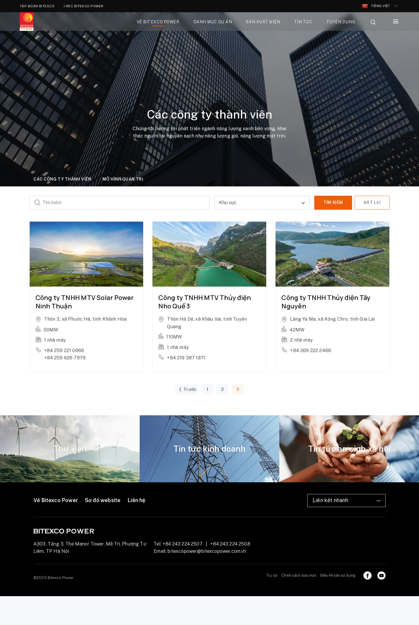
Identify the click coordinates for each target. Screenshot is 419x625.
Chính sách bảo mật (298, 575)
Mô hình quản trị (122, 179)
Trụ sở (272, 575)
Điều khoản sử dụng (338, 575)
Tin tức (303, 22)
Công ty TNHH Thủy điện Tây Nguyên (325, 302)
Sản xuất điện (263, 22)
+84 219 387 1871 (186, 358)
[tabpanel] (70, 449)
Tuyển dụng (340, 22)
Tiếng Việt (376, 6)
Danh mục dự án (212, 22)
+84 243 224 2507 (183, 544)
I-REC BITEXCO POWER (83, 6)
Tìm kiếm (333, 202)
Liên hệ (136, 500)
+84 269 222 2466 (310, 350)
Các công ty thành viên (62, 179)
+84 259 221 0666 (64, 350)
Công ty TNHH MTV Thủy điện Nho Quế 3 (204, 302)
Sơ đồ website (102, 500)
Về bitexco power (158, 22)
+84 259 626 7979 (65, 358)
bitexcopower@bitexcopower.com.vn (207, 551)
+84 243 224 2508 (230, 544)
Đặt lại (372, 202)
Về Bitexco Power (55, 500)
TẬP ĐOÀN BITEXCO (37, 6)
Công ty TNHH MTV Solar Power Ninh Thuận (84, 302)
